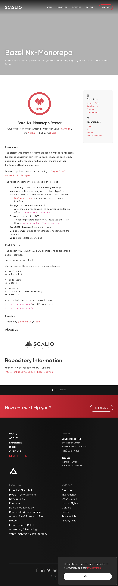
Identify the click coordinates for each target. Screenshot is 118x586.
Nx (61, 139)
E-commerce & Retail (21, 525)
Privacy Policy (69, 521)
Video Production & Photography (28, 534)
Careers (66, 508)
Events (65, 512)
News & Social (17, 499)
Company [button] (90, 7)
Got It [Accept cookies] (87, 576)
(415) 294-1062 (70, 451)
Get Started (101, 413)
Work (49, 7)
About (13, 438)
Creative (67, 490)
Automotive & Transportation (26, 516)
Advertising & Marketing (23, 529)
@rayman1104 (24, 332)
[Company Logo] (13, 7)
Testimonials (69, 516)
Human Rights (70, 503)
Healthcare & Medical (22, 508)
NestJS (31, 143)
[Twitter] (49, 570)
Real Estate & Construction (25, 512)
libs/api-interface (23, 208)
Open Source (69, 499)
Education (15, 503)
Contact (105, 7)
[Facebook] (37, 570)
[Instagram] (55, 570)
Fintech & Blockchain (21, 490)
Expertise (76, 7)
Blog (12, 447)
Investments (69, 495)
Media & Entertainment (22, 495)
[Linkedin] (42, 570)
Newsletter (18, 456)
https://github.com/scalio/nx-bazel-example (29, 382)
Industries (62, 7)
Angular (67, 139)
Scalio (37, 332)
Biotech (13, 521)
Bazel (53, 143)
